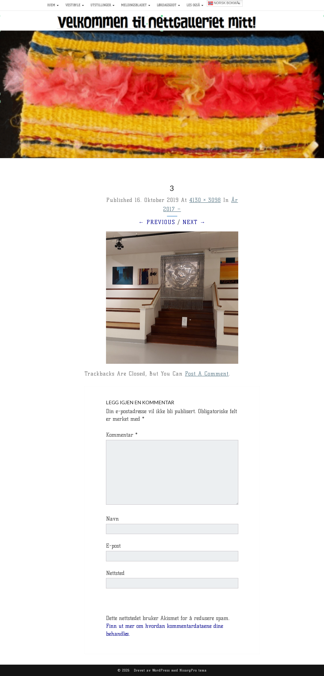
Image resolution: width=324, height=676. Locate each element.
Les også (193, 5)
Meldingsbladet (134, 5)
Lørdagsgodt (166, 5)
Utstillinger (101, 5)
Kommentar (122, 435)
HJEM (51, 5)
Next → (194, 222)
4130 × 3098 (205, 200)
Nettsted (115, 573)
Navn (112, 518)
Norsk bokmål (224, 3)
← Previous (156, 222)
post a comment (207, 373)
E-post (113, 545)
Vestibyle (72, 5)
